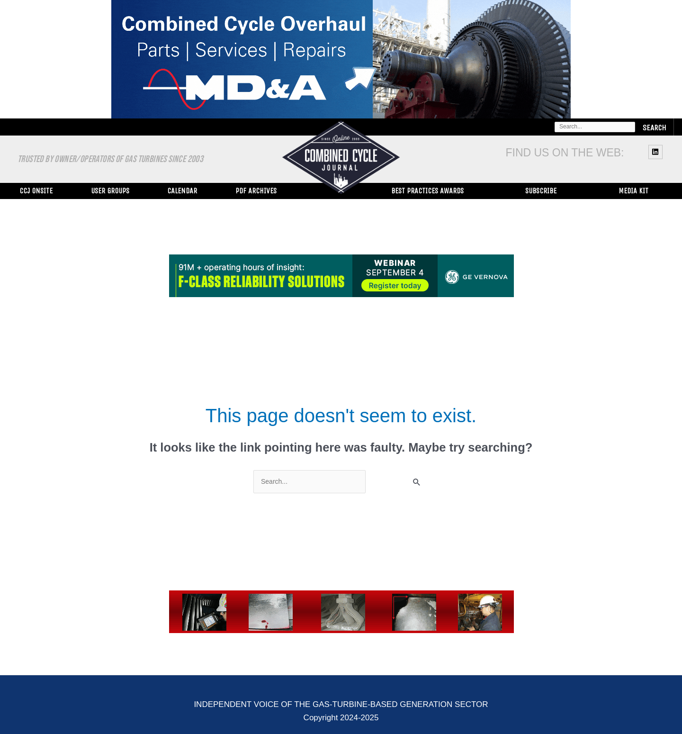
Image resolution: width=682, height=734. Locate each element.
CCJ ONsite (36, 190)
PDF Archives (256, 190)
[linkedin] (656, 152)
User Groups (110, 190)
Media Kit (633, 190)
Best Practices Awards (427, 190)
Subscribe (540, 190)
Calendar (182, 190)
